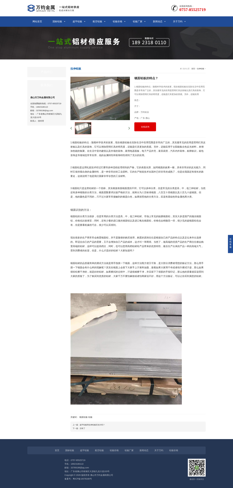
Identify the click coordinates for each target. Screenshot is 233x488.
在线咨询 (145, 127)
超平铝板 (77, 21)
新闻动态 (157, 21)
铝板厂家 (137, 21)
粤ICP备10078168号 (82, 479)
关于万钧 (177, 21)
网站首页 (37, 21)
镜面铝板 (83, 417)
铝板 (90, 417)
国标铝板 (57, 21)
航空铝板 (97, 21)
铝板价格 (117, 21)
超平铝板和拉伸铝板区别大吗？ (92, 425)
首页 (193, 69)
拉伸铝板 (200, 69)
